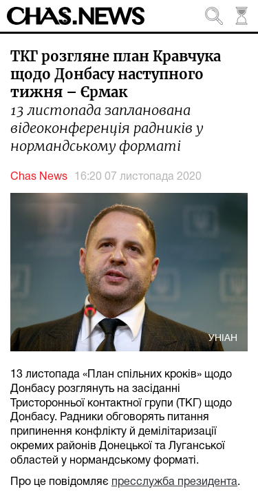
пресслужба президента (174, 482)
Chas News (38, 177)
